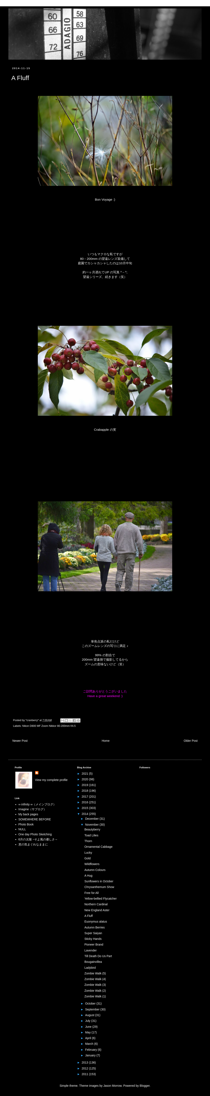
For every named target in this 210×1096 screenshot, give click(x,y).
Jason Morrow (112, 1085)
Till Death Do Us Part (98, 956)
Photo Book (26, 824)
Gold (87, 858)
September (92, 1009)
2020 (85, 779)
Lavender (90, 950)
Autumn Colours (94, 870)
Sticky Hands (93, 938)
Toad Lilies (91, 835)
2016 (85, 802)
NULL (22, 829)
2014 (85, 814)
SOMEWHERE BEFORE (34, 819)
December (92, 818)
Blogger (145, 1085)
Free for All (91, 893)
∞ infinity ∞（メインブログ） (37, 804)
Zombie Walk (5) (95, 973)
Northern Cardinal (96, 904)
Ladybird (90, 967)
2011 (85, 1074)
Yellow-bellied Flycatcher (100, 898)
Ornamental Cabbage (98, 846)
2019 (85, 785)
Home (105, 740)
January (90, 1055)
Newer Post (20, 740)
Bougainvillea (93, 961)
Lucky (88, 852)
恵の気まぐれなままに (33, 844)
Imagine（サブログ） (32, 809)
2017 (85, 796)
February (91, 1049)
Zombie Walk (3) (95, 984)
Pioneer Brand (93, 944)
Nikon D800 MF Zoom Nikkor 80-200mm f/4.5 (49, 725)
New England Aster (96, 910)
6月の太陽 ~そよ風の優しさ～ (38, 839)
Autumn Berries (94, 927)
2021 (85, 773)
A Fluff (88, 916)
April (88, 1038)
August (90, 1015)
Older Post (191, 740)
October (90, 1003)
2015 (85, 808)
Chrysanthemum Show (99, 887)
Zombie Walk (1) (95, 996)
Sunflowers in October (98, 881)
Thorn (88, 841)
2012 (85, 1068)
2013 (85, 1062)
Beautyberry (92, 829)
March (89, 1043)
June (88, 1026)
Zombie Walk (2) (95, 990)
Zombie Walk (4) (95, 979)
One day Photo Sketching (35, 834)
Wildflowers (92, 864)
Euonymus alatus (95, 921)
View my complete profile (51, 780)
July (88, 1020)
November (92, 824)
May (88, 1032)
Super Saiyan (93, 933)
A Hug (88, 875)
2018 (85, 790)
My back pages (28, 814)
